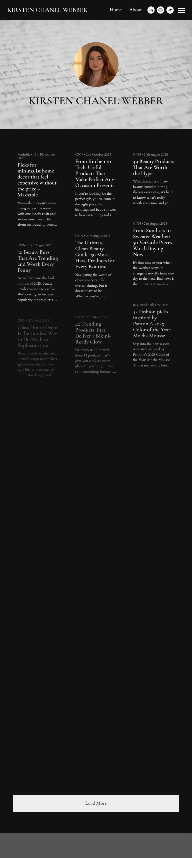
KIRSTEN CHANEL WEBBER (47, 10)
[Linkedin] (151, 10)
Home (116, 10)
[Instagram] (160, 10)
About (136, 10)
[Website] (170, 10)
